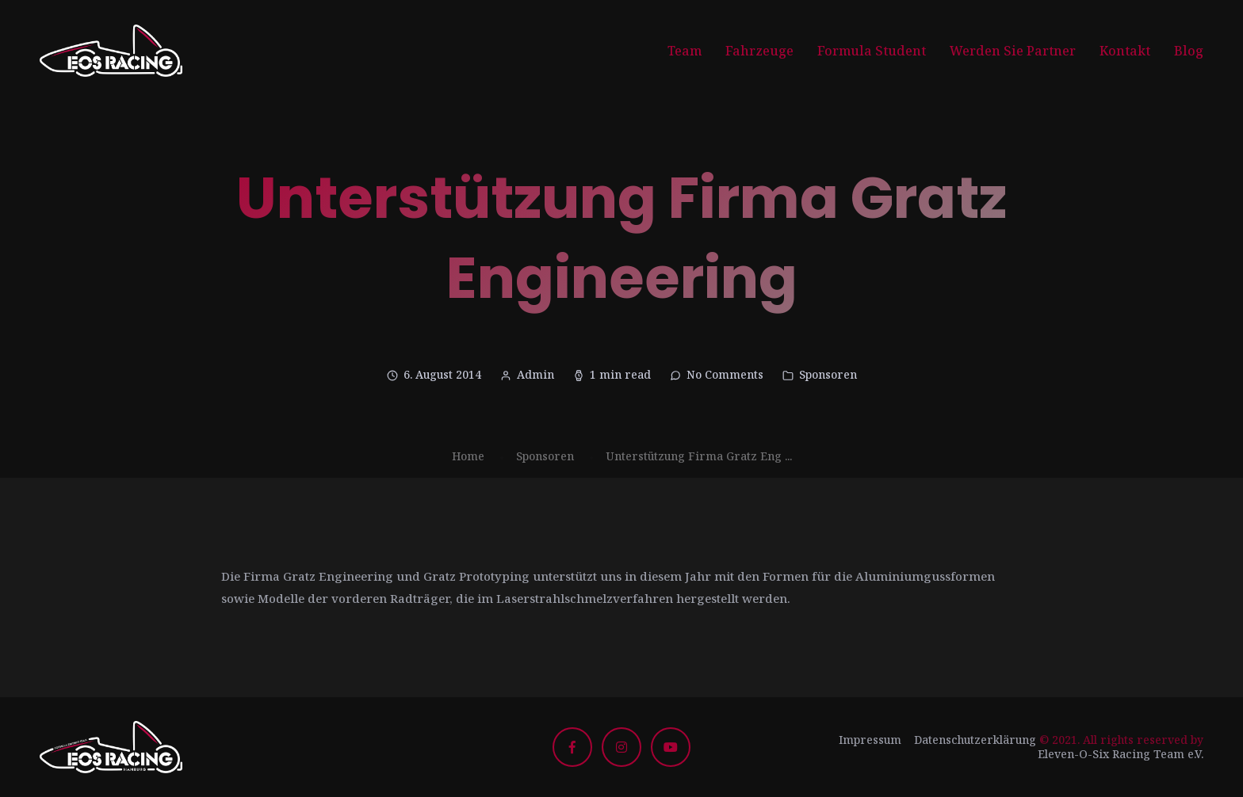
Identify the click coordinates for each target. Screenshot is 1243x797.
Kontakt (1125, 50)
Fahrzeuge (759, 50)
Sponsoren (828, 374)
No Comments (725, 374)
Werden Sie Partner (1013, 50)
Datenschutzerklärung (975, 739)
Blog (1188, 50)
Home (468, 455)
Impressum (870, 739)
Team (684, 50)
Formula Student (871, 50)
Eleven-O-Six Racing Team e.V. (1120, 753)
